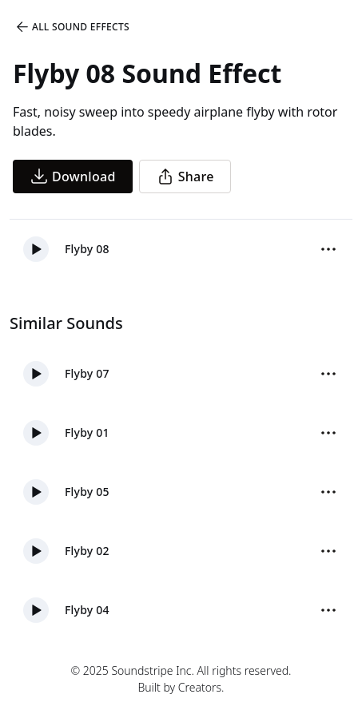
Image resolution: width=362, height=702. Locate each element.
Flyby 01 (87, 432)
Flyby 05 (87, 491)
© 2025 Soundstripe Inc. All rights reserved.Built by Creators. (180, 679)
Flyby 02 (87, 550)
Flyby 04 (87, 609)
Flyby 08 (87, 248)
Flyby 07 (87, 373)
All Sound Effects (71, 27)
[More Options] (328, 249)
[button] (36, 249)
